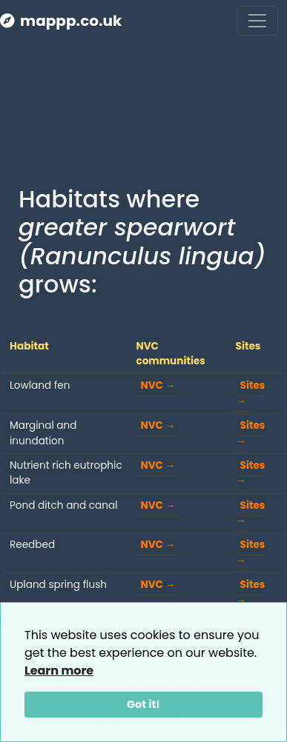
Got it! (143, 704)
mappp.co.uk (61, 20)
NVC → (157, 385)
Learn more (58, 670)
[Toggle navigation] (257, 21)
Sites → (250, 392)
